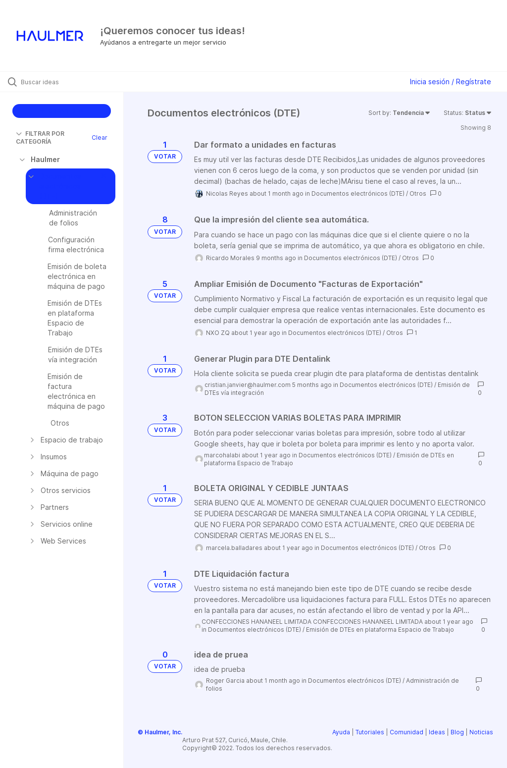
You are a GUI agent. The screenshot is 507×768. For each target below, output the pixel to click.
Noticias (481, 732)
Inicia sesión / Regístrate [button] (450, 81)
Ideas (437, 732)
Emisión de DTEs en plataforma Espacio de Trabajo (380, 629)
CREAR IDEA (62, 110)
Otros (417, 193)
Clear (99, 137)
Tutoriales (369, 732)
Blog (457, 732)
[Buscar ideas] (67, 82)
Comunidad (406, 732)
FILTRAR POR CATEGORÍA (40, 137)
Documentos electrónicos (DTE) (358, 193)
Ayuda (341, 732)
